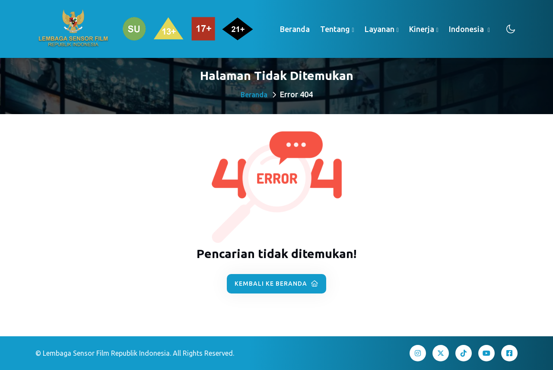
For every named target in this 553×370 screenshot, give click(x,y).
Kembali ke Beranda (276, 283)
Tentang (335, 29)
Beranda (295, 29)
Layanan (379, 29)
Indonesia (467, 29)
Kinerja (421, 29)
